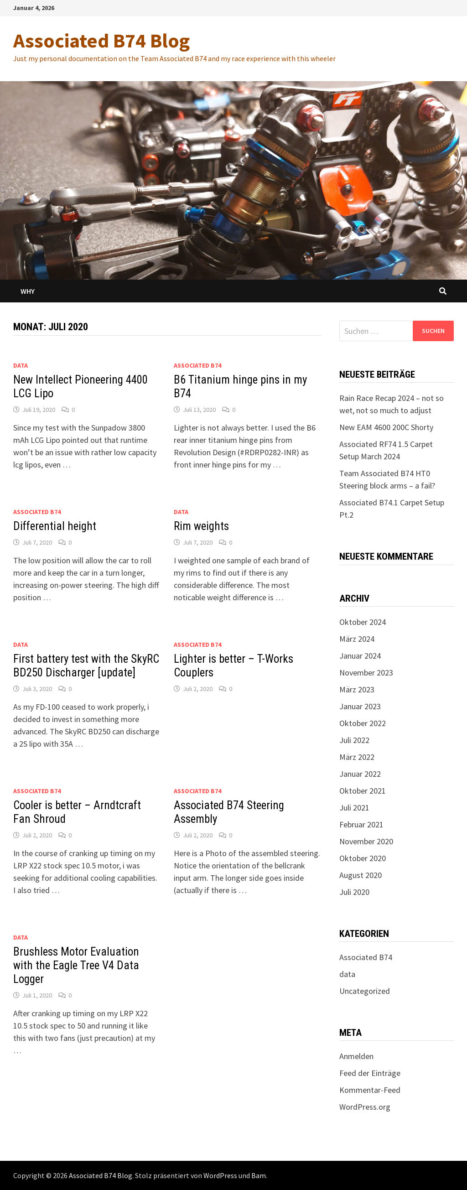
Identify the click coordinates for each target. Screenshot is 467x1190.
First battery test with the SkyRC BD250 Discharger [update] (86, 665)
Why (28, 291)
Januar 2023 (360, 706)
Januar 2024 (360, 655)
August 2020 (360, 875)
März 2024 (356, 639)
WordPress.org (364, 1107)
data (20, 365)
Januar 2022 (360, 774)
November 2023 (366, 672)
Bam (258, 1175)
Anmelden (356, 1056)
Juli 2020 (354, 892)
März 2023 (356, 689)
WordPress (220, 1175)
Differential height (54, 526)
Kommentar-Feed (369, 1090)
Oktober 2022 (362, 723)
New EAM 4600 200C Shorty (386, 427)
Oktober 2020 (362, 858)
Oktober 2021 (362, 790)
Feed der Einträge (369, 1073)
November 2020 (366, 841)
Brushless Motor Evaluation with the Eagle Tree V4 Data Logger (76, 965)
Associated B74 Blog (101, 40)
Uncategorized (364, 991)
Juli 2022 (354, 740)
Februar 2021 (361, 824)
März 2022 (356, 757)
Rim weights (201, 526)
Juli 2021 (354, 807)
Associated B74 (197, 365)
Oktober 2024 (362, 622)
